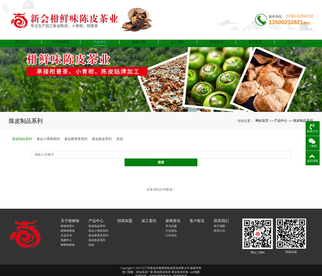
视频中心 (66, 232)
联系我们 (294, 36)
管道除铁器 (180, 268)
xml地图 (195, 264)
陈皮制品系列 (303, 120)
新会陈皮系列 (102, 139)
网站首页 (28, 36)
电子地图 (219, 218)
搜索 (290, 154)
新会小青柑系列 (48, 139)
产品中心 (104, 36)
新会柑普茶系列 (75, 139)
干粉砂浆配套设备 (160, 268)
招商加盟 (142, 36)
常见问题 (171, 218)
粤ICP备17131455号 (161, 272)
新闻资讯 (218, 36)
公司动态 (171, 227)
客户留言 (256, 36)
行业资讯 (171, 223)
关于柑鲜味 (66, 36)
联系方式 (219, 223)
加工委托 (180, 36)
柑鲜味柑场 (68, 223)
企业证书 (66, 227)
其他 (119, 139)
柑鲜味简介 (68, 218)
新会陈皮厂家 (144, 264)
